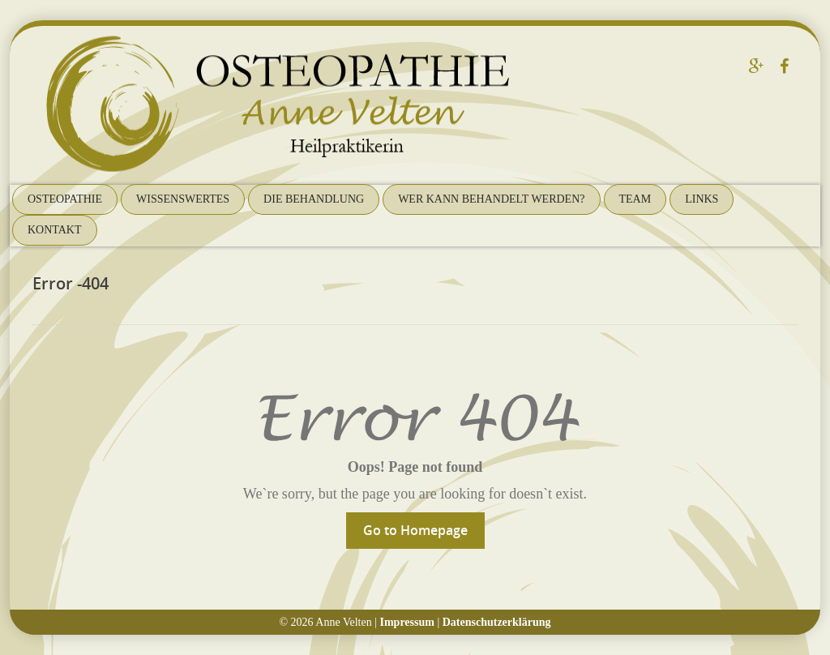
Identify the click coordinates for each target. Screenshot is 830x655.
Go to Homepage (415, 530)
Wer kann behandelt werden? (491, 199)
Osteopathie (65, 199)
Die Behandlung (313, 199)
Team (635, 199)
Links (701, 199)
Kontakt (55, 230)
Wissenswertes (182, 199)
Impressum (407, 622)
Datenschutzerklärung (497, 622)
